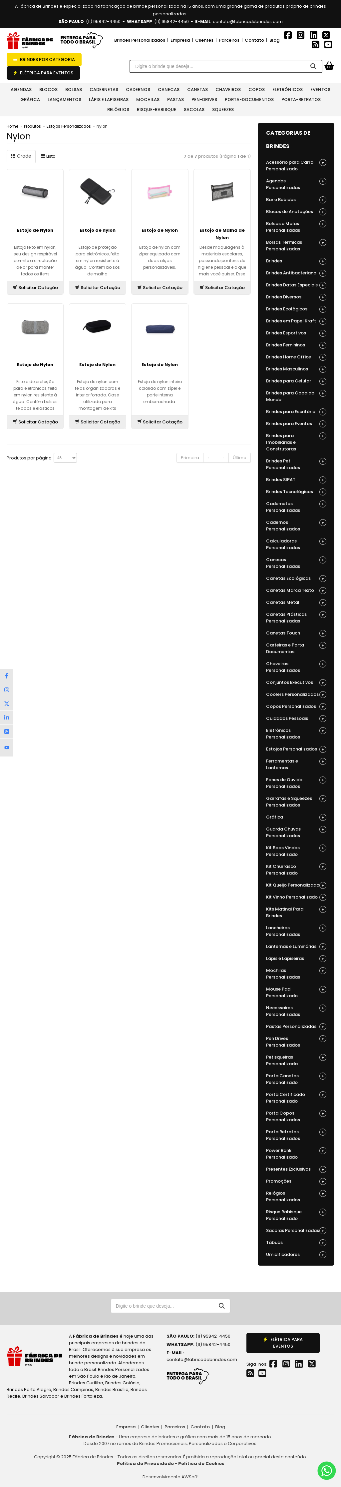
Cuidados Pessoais (296, 718)
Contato (254, 40)
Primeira (190, 457)
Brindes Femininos (296, 345)
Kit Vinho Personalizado (296, 897)
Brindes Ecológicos (296, 309)
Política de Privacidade (145, 1463)
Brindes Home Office (296, 357)
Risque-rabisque (156, 109)
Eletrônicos (287, 89)
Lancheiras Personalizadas (296, 931)
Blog (274, 40)
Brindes (296, 261)
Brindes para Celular (296, 381)
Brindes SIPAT (296, 479)
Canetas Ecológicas (296, 578)
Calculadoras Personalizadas (296, 544)
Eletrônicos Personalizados (296, 733)
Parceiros (229, 40)
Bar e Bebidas (296, 199)
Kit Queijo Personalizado (296, 885)
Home (12, 126)
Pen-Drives (204, 99)
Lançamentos (64, 99)
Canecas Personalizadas (296, 562)
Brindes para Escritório (296, 411)
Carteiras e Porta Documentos (296, 648)
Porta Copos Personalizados (296, 1116)
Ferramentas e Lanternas (296, 764)
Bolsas (73, 89)
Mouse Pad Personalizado (296, 992)
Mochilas (148, 99)
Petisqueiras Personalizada (296, 1060)
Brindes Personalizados (139, 40)
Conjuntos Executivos (296, 682)
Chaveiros (228, 89)
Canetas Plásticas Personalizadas (296, 617)
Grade (21, 156)
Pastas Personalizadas (296, 1026)
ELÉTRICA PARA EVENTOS (43, 73)
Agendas (21, 89)
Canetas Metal (296, 602)
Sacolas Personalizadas (296, 1230)
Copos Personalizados (296, 706)
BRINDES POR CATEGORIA (44, 59)
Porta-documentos (249, 99)
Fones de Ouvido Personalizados (296, 783)
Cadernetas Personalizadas (296, 506)
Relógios (118, 109)
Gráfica (30, 99)
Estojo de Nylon (35, 230)
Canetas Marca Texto (296, 590)
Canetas (197, 89)
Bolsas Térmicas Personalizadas (296, 245)
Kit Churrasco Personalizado (296, 869)
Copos (256, 89)
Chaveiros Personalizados (296, 666)
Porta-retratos (301, 99)
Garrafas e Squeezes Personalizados (296, 801)
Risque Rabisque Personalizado (296, 1215)
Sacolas (194, 109)
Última (239, 457)
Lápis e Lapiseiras (109, 99)
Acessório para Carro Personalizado (296, 165)
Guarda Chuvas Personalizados (296, 832)
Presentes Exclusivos (296, 1169)
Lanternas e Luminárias (296, 946)
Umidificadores (296, 1254)
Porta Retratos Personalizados (296, 1135)
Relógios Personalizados (296, 1196)
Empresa (180, 40)
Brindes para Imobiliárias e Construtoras (296, 442)
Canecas (168, 89)
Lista (47, 156)
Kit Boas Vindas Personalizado (296, 851)
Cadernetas (104, 89)
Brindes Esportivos (296, 333)
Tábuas (296, 1242)
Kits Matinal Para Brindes (296, 912)
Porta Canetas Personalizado (296, 1079)
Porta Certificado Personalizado (296, 1097)
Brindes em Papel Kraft (296, 321)
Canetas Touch (296, 633)
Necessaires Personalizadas (296, 1011)
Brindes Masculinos (296, 369)
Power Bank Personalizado (296, 1153)
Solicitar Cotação (35, 287)
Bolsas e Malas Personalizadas (296, 226)
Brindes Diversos (296, 297)
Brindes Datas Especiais (296, 285)
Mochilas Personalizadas (296, 973)
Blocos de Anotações (296, 211)
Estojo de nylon (98, 230)
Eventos (320, 89)
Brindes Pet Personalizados (296, 464)
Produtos (32, 126)
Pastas (175, 99)
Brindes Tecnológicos (296, 491)
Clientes (204, 40)
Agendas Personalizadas (296, 184)
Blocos (48, 89)
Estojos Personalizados (69, 126)
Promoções (296, 1181)
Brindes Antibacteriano (296, 273)
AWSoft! (189, 1477)
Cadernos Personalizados (296, 525)
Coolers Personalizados (296, 694)
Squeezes (223, 109)
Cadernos (138, 89)
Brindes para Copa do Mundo (296, 396)
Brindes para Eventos (296, 423)
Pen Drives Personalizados (296, 1041)
